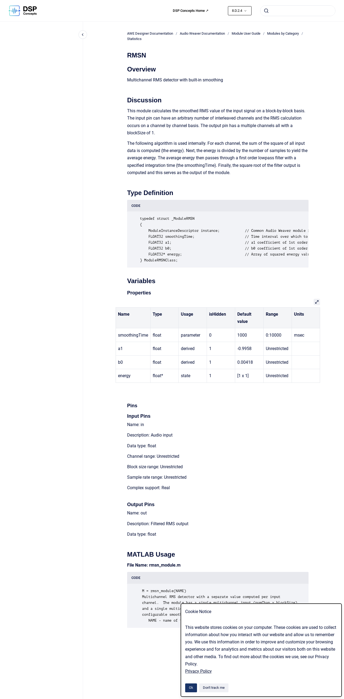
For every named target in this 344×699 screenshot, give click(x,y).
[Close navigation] (82, 34)
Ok (191, 688)
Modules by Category (283, 33)
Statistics (134, 39)
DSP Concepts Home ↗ (191, 11)
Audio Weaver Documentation (202, 33)
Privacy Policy (198, 671)
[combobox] (297, 11)
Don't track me (214, 688)
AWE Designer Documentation (150, 33)
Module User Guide (246, 33)
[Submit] (266, 10)
